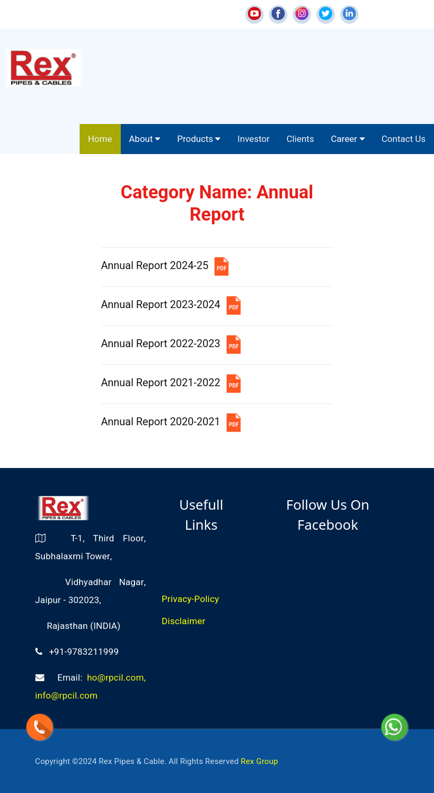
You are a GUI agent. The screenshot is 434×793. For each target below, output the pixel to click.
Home (100, 139)
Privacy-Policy (190, 599)
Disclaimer (184, 621)
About (145, 139)
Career (347, 139)
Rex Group (259, 761)
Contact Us (404, 139)
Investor (253, 139)
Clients (300, 139)
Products (198, 139)
